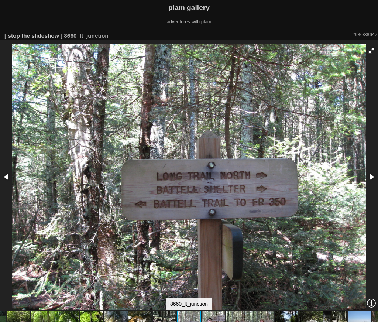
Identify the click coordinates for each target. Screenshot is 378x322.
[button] (371, 50)
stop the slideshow (33, 35)
